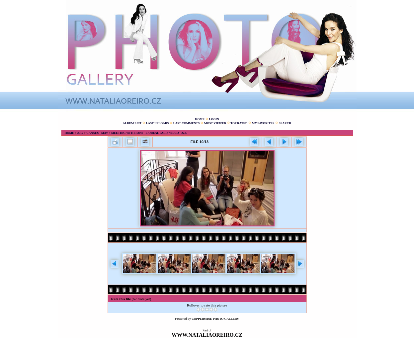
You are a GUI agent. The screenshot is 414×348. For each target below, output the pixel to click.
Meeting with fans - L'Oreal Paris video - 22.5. (149, 132)
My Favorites (263, 123)
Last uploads (157, 123)
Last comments (186, 123)
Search (285, 123)
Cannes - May (97, 132)
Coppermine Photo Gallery (215, 318)
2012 (80, 132)
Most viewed (215, 123)
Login (214, 119)
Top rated (238, 123)
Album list (132, 123)
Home (200, 119)
